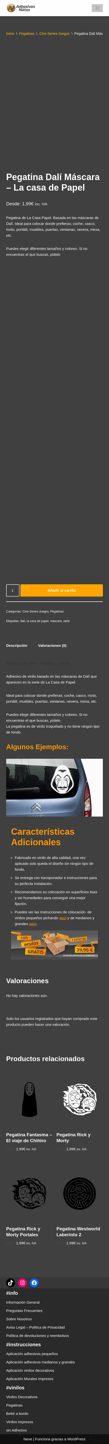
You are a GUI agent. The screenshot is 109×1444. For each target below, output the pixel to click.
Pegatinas (26, 34)
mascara (56, 621)
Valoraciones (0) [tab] (52, 645)
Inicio (10, 34)
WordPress (76, 1439)
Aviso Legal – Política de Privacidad (35, 1327)
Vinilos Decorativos (21, 1397)
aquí (62, 918)
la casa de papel (37, 621)
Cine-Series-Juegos (54, 34)
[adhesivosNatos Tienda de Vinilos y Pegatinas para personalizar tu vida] (22, 8)
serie (66, 621)
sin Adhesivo (16, 1430)
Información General (23, 1302)
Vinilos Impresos (19, 1422)
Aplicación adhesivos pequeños (32, 1354)
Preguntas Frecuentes (24, 1311)
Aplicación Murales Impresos (29, 1379)
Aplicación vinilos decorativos (30, 1370)
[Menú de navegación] (97, 8)
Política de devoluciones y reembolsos (37, 1336)
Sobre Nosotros (19, 1319)
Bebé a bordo (17, 1413)
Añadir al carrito (61, 590)
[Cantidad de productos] (12, 590)
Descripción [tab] (16, 645)
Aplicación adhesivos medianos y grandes (40, 1362)
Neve (27, 1439)
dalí (22, 621)
